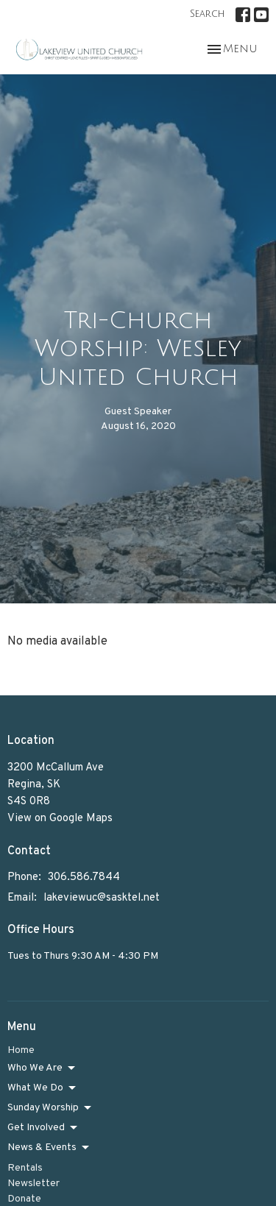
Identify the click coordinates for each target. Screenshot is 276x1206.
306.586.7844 (84, 877)
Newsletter (33, 1183)
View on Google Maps (60, 819)
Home (21, 1050)
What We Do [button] (42, 1088)
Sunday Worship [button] (50, 1108)
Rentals (25, 1168)
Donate (24, 1199)
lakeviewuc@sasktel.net (101, 898)
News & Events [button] (49, 1148)
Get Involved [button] (43, 1128)
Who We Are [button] (42, 1068)
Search (207, 14)
